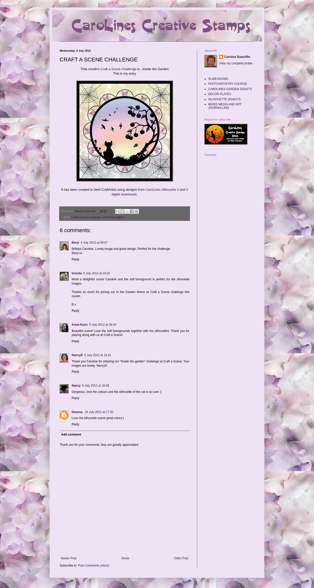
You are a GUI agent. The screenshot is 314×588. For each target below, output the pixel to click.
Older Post (181, 558)
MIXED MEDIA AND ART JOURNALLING (224, 106)
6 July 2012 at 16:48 (95, 385)
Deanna (77, 412)
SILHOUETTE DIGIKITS (224, 99)
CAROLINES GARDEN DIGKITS (230, 89)
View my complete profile (235, 63)
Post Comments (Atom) (93, 565)
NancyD (77, 355)
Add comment (71, 434)
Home (125, 558)
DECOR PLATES (219, 94)
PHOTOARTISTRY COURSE (227, 84)
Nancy (76, 385)
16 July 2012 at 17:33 (99, 412)
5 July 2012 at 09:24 (102, 324)
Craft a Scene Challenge (119, 69)
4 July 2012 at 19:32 (96, 273)
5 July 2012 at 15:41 (97, 355)
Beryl (75, 242)
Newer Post (68, 558)
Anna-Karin (80, 324)
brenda (77, 273)
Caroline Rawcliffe (237, 57)
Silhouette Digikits (113, 217)
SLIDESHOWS (218, 79)
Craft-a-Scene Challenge (86, 217)
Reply (75, 259)
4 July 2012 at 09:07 (94, 242)
